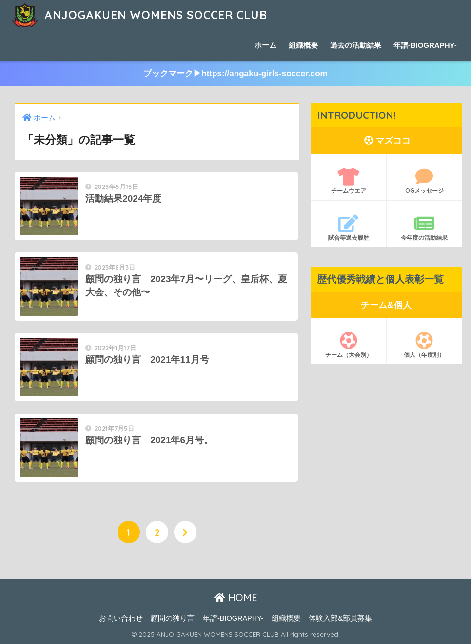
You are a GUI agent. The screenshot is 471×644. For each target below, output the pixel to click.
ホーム (265, 45)
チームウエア (348, 181)
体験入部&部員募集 (340, 618)
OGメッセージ (424, 181)
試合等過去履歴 (348, 228)
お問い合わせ (121, 618)
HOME (235, 597)
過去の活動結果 (355, 45)
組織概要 (303, 45)
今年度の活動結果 (424, 228)
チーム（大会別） (348, 345)
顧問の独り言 (173, 618)
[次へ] (185, 532)
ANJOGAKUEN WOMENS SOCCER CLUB (139, 15)
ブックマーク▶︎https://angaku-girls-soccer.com (235, 73)
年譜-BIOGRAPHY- (425, 45)
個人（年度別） (424, 345)
